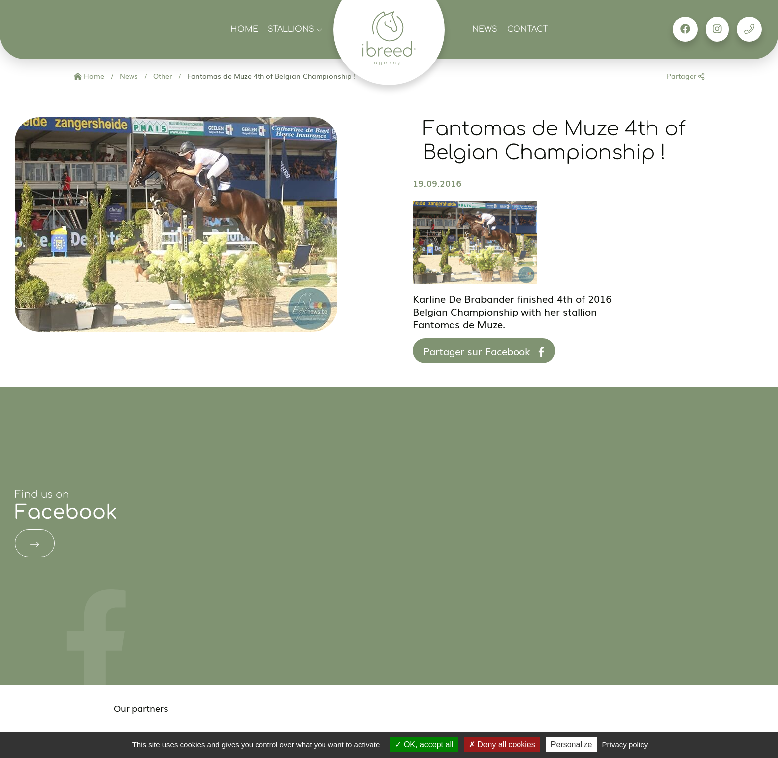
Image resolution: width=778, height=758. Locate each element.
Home (244, 29)
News (484, 29)
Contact (527, 29)
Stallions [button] (295, 29)
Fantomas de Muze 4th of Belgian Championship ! (270, 76)
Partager (685, 76)
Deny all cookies (502, 744)
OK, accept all (424, 744)
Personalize (571, 744)
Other (161, 76)
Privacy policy (625, 744)
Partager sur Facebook (484, 350)
